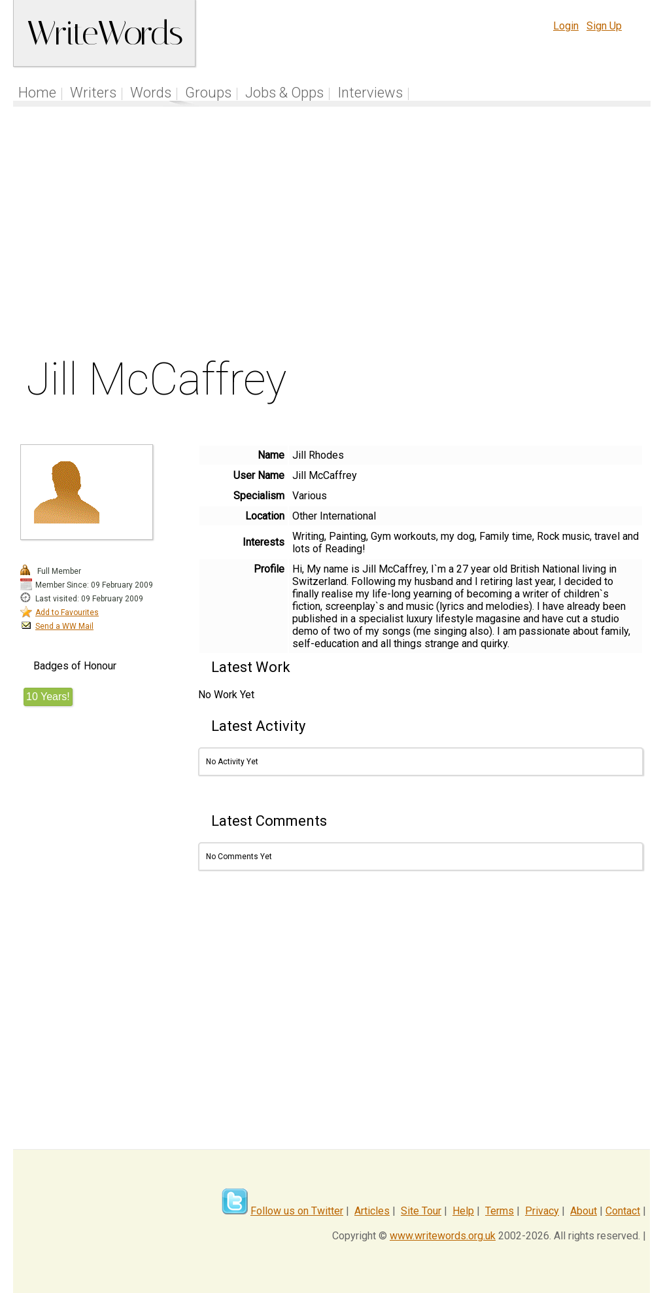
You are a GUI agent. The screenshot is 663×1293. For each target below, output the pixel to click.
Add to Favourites (67, 612)
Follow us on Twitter (296, 1211)
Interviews (370, 92)
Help (463, 1211)
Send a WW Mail (64, 626)
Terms (499, 1211)
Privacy (542, 1211)
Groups (208, 92)
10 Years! (48, 696)
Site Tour (421, 1211)
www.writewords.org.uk (443, 1236)
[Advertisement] (332, 235)
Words (150, 92)
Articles (372, 1211)
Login (566, 26)
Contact (622, 1211)
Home (37, 92)
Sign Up (604, 26)
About (583, 1211)
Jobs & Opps (284, 92)
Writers (93, 92)
